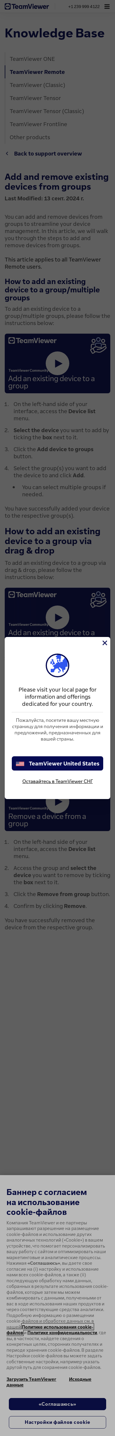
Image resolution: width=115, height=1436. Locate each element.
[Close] (104, 643)
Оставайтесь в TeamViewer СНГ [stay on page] (57, 781)
